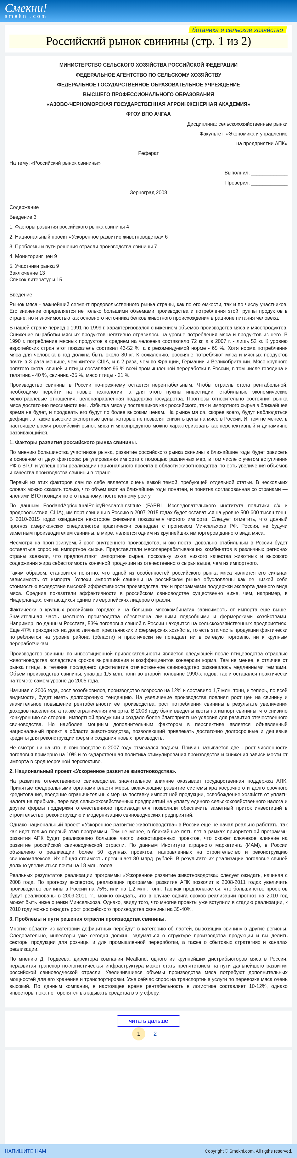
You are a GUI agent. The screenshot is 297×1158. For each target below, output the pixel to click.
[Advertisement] (148, 1097)
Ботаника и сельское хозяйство (238, 29)
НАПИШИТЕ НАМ (25, 1151)
